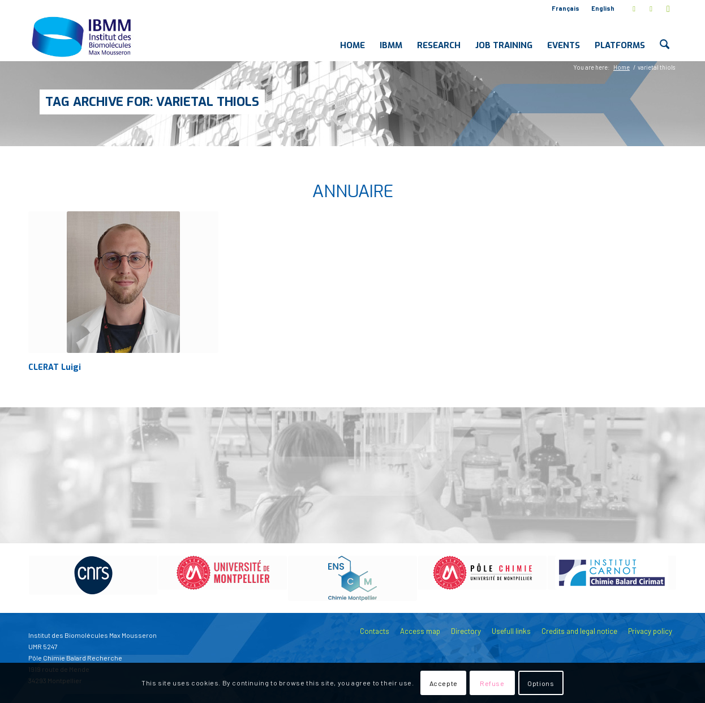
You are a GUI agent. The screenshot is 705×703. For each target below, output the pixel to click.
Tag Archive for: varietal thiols (152, 101)
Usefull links (511, 631)
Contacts (374, 631)
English (602, 8)
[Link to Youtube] (668, 8)
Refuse (492, 683)
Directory (466, 631)
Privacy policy (650, 631)
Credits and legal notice (579, 631)
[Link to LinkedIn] (651, 8)
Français (565, 8)
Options (540, 683)
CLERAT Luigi (54, 367)
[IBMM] (82, 36)
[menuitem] (566, 8)
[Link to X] (634, 8)
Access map (420, 631)
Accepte (443, 683)
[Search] (664, 36)
